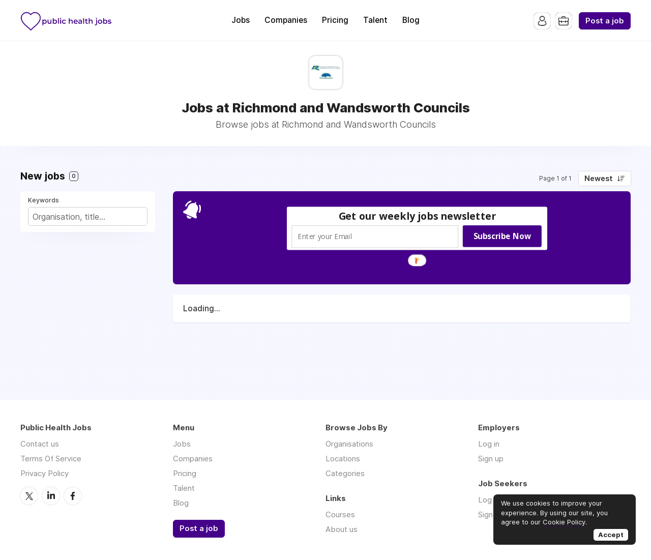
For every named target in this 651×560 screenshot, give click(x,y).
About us (342, 529)
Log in (488, 444)
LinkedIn (51, 496)
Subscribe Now (502, 236)
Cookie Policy (564, 522)
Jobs (240, 20)
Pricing (335, 20)
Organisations (349, 444)
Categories (345, 473)
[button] (417, 216)
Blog (411, 20)
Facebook (72, 496)
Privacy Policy (44, 473)
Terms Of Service (50, 458)
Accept (611, 534)
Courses (340, 514)
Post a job (604, 20)
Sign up (491, 458)
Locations (343, 458)
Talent (375, 20)
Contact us (39, 444)
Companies (285, 20)
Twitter (29, 496)
